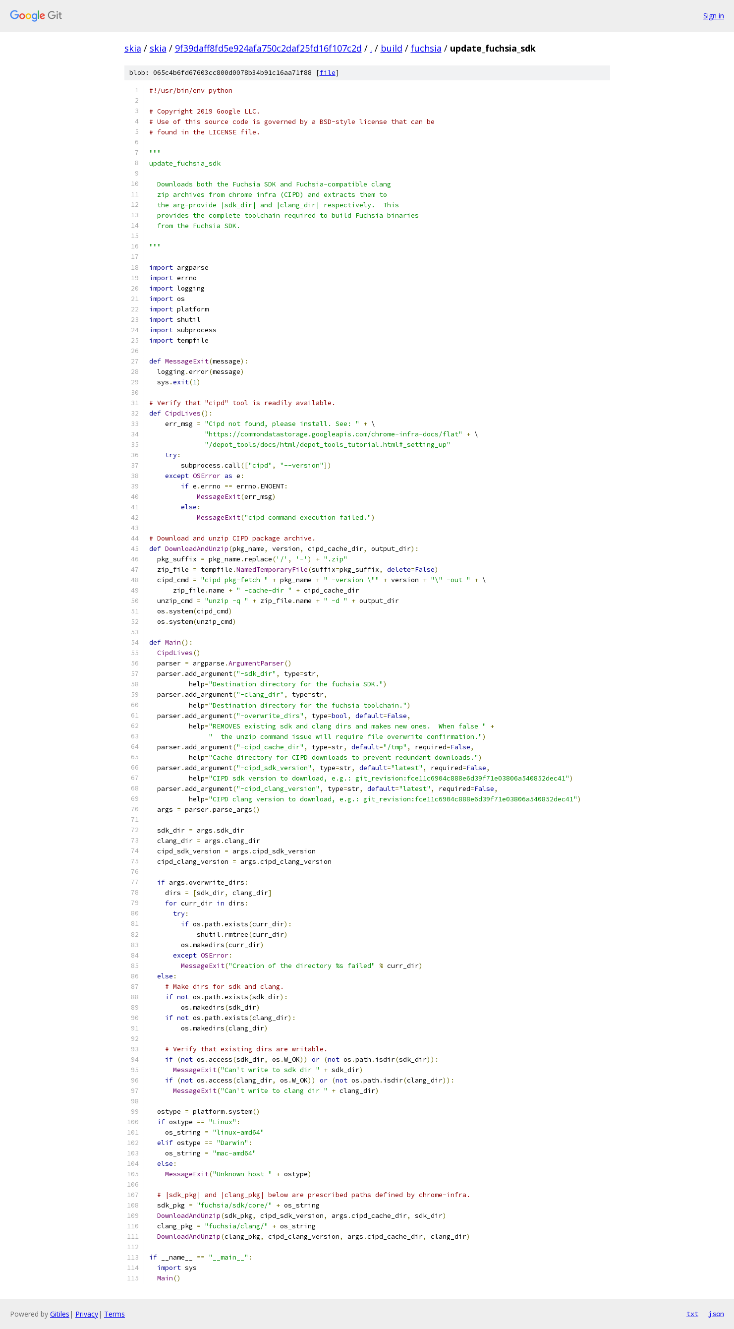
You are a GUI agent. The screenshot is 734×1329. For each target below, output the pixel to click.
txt (692, 1313)
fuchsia (426, 48)
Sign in (713, 15)
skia (132, 48)
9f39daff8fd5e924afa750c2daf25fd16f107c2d (268, 48)
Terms (114, 1314)
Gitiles (59, 1314)
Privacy (86, 1314)
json (716, 1313)
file (328, 72)
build (391, 48)
